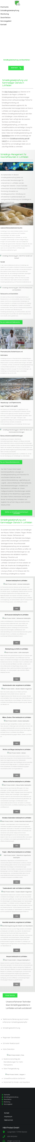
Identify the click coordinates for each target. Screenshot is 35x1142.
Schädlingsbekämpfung (9, 10)
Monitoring (4, 14)
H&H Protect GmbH (11, 92)
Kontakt (3, 25)
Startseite (4, 7)
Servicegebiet (5, 21)
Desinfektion (5, 18)
